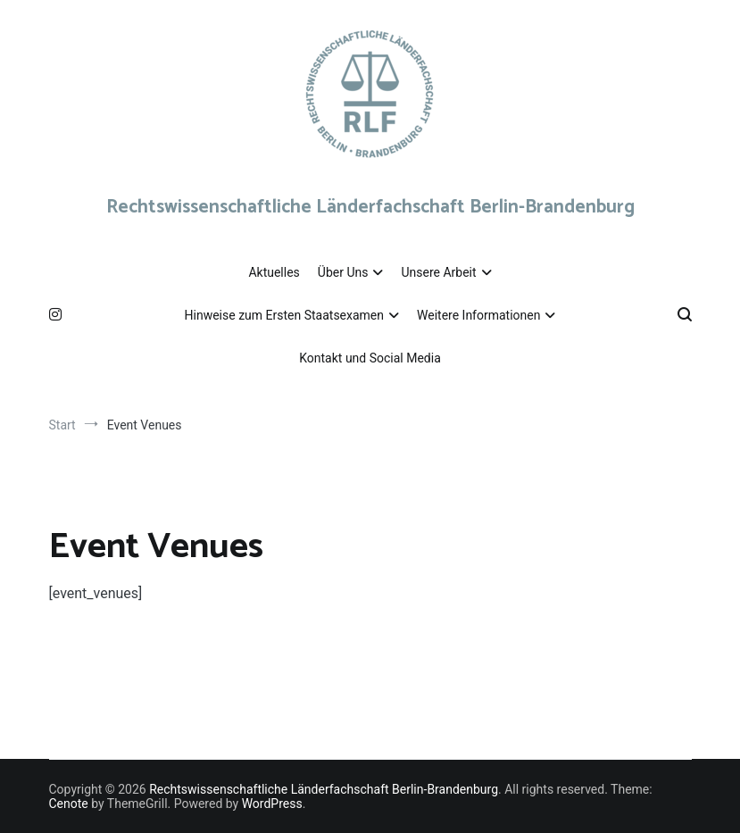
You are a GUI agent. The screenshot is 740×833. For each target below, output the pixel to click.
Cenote (68, 803)
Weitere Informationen (478, 315)
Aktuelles (273, 272)
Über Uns (343, 272)
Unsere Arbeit (438, 272)
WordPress (272, 803)
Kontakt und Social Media (370, 358)
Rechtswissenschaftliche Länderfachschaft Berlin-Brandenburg (370, 207)
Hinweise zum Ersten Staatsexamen (285, 315)
